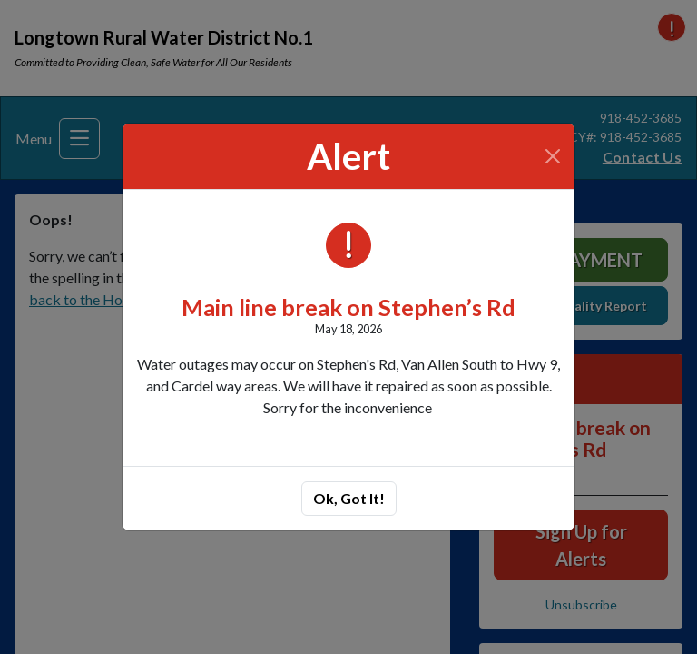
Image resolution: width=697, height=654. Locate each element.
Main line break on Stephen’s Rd (348, 307)
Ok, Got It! (349, 498)
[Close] (553, 156)
